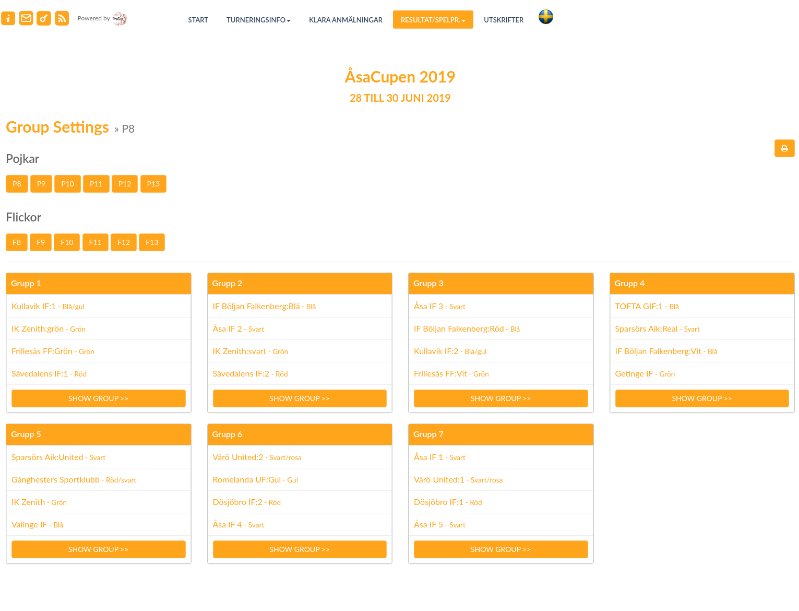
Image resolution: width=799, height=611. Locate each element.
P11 (96, 183)
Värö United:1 (458, 479)
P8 (17, 183)
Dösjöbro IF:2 (247, 502)
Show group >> (98, 398)
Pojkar (22, 158)
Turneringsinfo (258, 20)
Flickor (23, 216)
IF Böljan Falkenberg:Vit (666, 351)
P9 (41, 183)
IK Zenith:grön (48, 328)
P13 (153, 183)
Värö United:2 (257, 457)
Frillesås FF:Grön (52, 351)
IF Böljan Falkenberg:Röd (467, 328)
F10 (67, 242)
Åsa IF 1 (440, 457)
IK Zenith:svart (251, 351)
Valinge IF (37, 524)
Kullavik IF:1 (48, 306)
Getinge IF (645, 373)
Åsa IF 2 (239, 328)
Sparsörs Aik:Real (657, 328)
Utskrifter (503, 20)
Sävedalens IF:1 (49, 373)
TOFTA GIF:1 (647, 306)
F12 (123, 242)
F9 (41, 242)
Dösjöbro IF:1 (448, 502)
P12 (125, 183)
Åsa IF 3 (440, 306)
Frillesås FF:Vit (451, 373)
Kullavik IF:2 (450, 351)
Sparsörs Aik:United (58, 457)
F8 (17, 242)
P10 (67, 183)
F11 (95, 242)
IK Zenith (39, 502)
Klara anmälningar (346, 20)
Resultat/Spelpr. (433, 20)
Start (198, 20)
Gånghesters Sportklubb (73, 479)
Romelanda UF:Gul (255, 479)
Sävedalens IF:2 (250, 373)
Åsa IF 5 (440, 524)
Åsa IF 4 (239, 524)
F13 (152, 242)
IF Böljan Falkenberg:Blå (264, 306)
